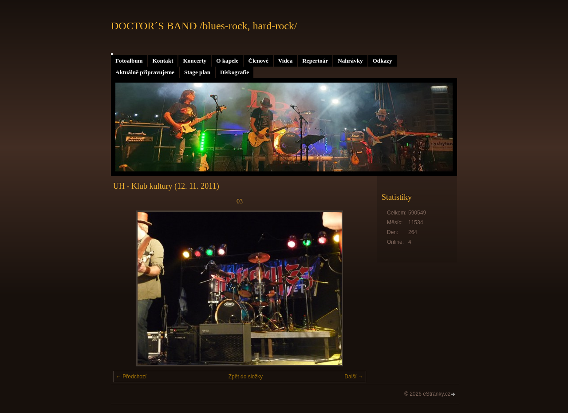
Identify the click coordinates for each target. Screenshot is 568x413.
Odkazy (382, 60)
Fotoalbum (129, 60)
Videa (285, 60)
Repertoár (315, 60)
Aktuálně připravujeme (144, 72)
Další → (353, 376)
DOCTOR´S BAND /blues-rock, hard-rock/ (204, 26)
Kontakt (163, 60)
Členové (258, 60)
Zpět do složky (246, 376)
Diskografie (234, 72)
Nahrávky (350, 60)
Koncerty (194, 60)
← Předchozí (131, 376)
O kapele (227, 60)
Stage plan (197, 72)
